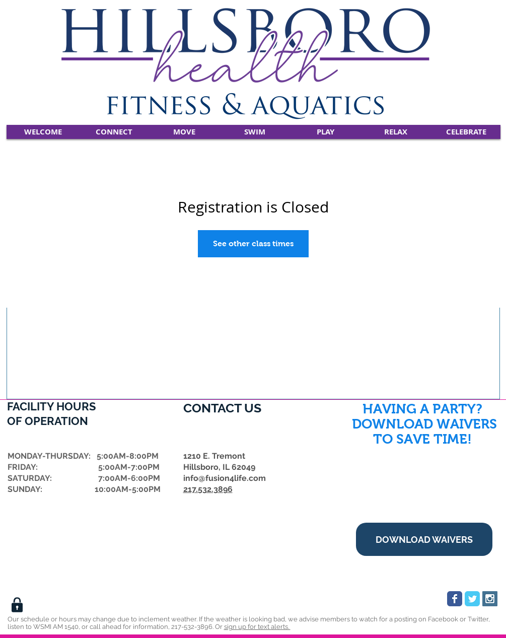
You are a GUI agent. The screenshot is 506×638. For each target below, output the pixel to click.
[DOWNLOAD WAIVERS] (424, 539)
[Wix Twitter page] (472, 598)
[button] (114, 132)
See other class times (253, 243)
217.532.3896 (208, 489)
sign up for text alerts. (257, 626)
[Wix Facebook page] (454, 598)
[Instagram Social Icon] (489, 598)
